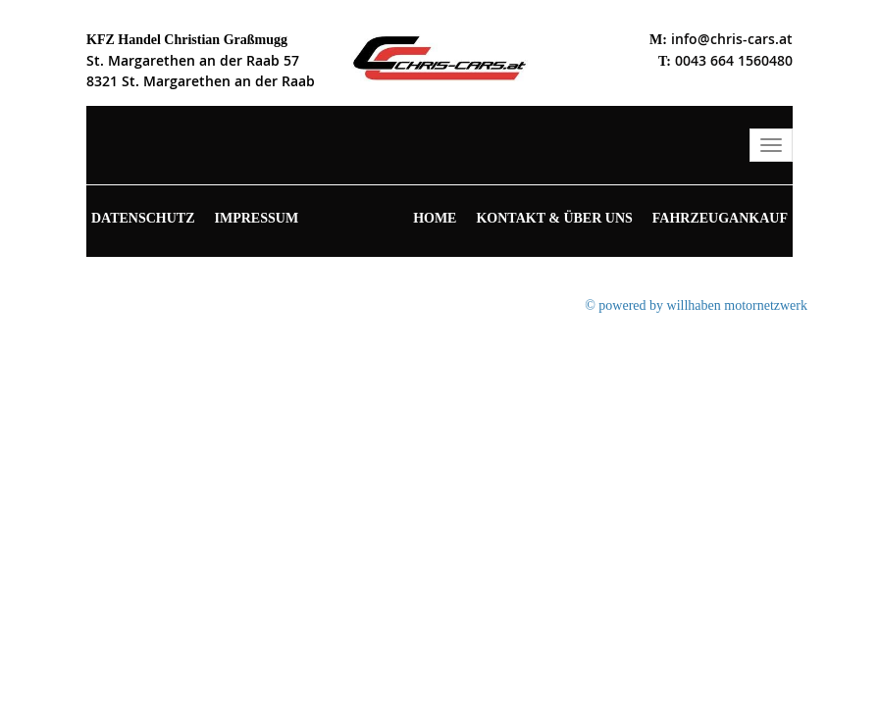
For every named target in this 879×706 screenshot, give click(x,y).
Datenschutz (143, 218)
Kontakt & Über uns (554, 218)
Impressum (257, 218)
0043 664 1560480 (734, 60)
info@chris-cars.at (732, 38)
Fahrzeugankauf (720, 218)
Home (434, 218)
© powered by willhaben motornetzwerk (696, 305)
